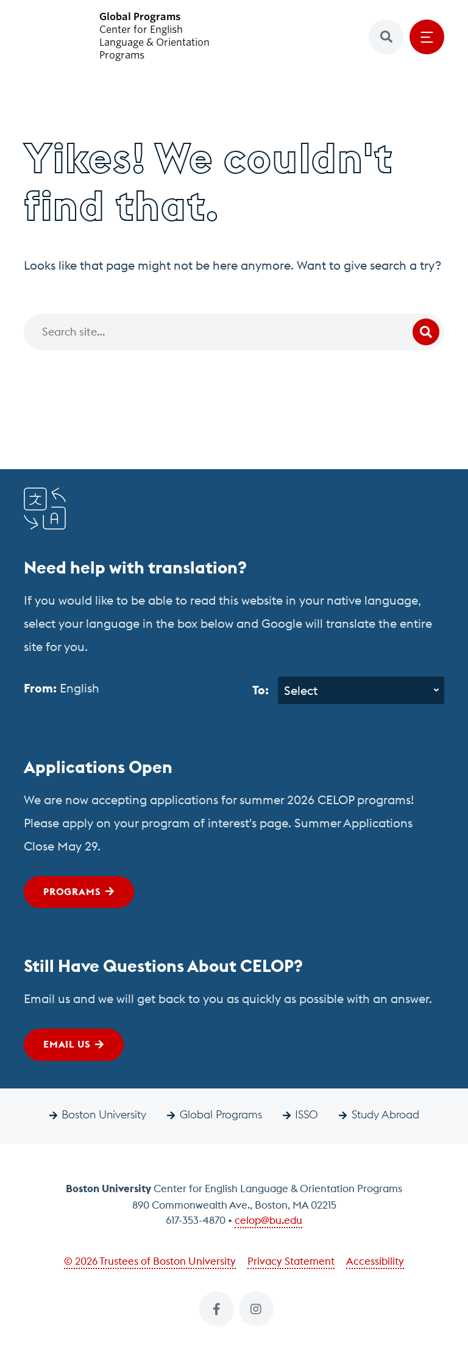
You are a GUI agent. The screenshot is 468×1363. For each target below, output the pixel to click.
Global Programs (221, 1114)
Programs (72, 891)
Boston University (104, 1114)
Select (300, 690)
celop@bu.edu (268, 1220)
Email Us (66, 1044)
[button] (386, 37)
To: (260, 689)
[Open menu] (427, 37)
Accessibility (375, 1261)
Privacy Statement (291, 1261)
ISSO (306, 1114)
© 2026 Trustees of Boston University (150, 1261)
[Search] (234, 332)
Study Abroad (385, 1114)
